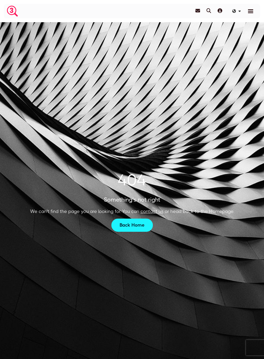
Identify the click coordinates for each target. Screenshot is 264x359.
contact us (152, 211)
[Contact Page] (197, 10)
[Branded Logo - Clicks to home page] (12, 11)
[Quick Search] (209, 10)
